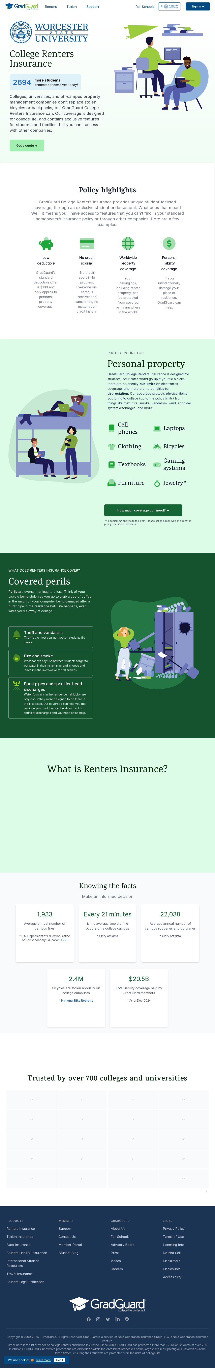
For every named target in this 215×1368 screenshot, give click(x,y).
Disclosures (172, 1269)
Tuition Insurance (19, 1237)
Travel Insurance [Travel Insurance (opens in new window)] (19, 1274)
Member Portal (70, 1245)
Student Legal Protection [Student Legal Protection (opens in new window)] (25, 1282)
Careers (117, 1269)
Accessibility (172, 1277)
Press (115, 1253)
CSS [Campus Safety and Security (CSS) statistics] (64, 940)
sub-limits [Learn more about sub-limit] (147, 384)
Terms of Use (173, 1237)
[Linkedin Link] (117, 1319)
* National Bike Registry (76, 1000)
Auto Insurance (18, 1245)
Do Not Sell (172, 1253)
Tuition (71, 7)
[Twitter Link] (107, 1319)
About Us (118, 1229)
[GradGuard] (21, 6)
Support (92, 7)
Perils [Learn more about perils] (12, 592)
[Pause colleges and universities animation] (206, 1190)
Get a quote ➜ (26, 145)
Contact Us (67, 1237)
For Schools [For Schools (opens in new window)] (144, 7)
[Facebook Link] (88, 1319)
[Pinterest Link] (127, 1319)
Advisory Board (122, 1245)
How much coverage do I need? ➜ (143, 510)
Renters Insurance (20, 1229)
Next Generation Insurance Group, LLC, (144, 1337)
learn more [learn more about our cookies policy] (43, 1360)
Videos (116, 1261)
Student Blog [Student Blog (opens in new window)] (68, 1253)
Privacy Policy (174, 1229)
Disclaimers (171, 1261)
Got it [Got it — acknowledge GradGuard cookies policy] (59, 1360)
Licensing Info (173, 1245)
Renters (51, 7)
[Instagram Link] (98, 1319)
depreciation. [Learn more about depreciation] (118, 393)
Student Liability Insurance (26, 1253)
